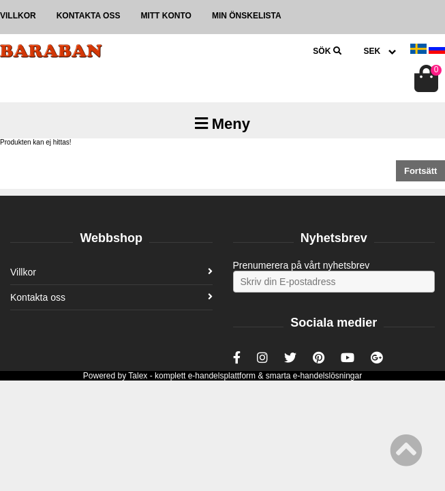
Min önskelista (246, 15)
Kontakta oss (89, 15)
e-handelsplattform (222, 376)
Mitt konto (165, 15)
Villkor (18, 15)
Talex (137, 376)
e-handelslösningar (327, 376)
